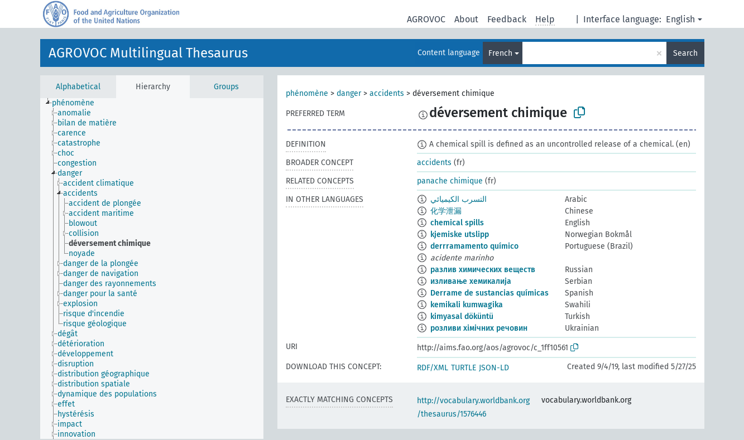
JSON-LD (494, 368)
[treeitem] (77, 103)
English (680, 19)
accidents (386, 93)
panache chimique (450, 181)
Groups (226, 86)
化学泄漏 (446, 211)
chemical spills (457, 223)
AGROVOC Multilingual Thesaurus (148, 53)
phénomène (307, 93)
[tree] (151, 268)
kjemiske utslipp (459, 234)
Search (685, 53)
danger (349, 93)
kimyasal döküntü (461, 316)
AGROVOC (426, 19)
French (500, 53)
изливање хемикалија (470, 281)
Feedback (506, 19)
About (466, 19)
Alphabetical (78, 86)
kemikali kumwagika (466, 305)
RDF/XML (432, 368)
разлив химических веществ (482, 269)
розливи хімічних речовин (478, 328)
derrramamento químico (474, 246)
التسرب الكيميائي (458, 199)
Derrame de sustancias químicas (489, 293)
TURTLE (463, 368)
